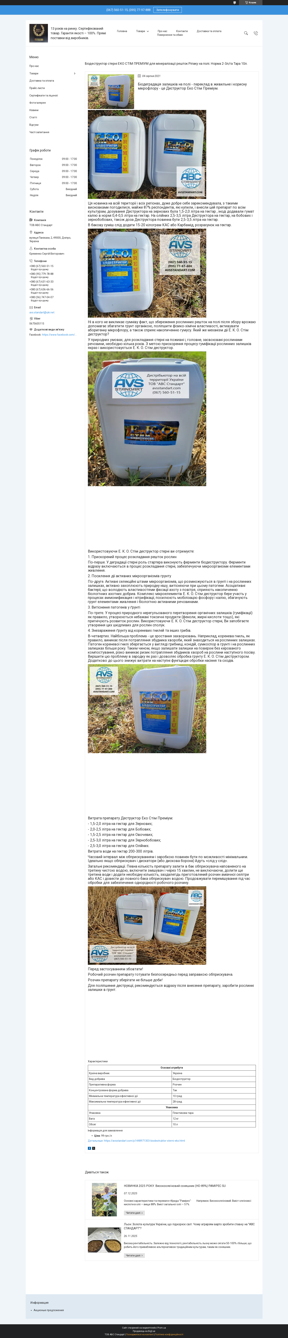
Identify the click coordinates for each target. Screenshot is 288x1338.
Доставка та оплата (209, 31)
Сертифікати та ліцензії (43, 95)
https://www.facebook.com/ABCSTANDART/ (60, 334)
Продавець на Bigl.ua (144, 1331)
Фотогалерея (37, 102)
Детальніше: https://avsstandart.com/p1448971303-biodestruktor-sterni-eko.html (136, 1140)
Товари (140, 31)
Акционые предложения (49, 1310)
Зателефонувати (167, 10)
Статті (33, 117)
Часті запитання (39, 132)
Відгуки (33, 124)
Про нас (162, 31)
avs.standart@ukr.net (41, 312)
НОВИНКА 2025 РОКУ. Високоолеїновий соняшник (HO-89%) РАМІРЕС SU (175, 1186)
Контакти (182, 31)
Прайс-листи (37, 88)
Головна (122, 31)
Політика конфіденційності (169, 1334)
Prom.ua (161, 1328)
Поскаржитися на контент (139, 1334)
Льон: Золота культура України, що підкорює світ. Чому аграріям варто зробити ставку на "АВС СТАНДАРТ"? (189, 1226)
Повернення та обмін (170, 34)
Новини (33, 110)
